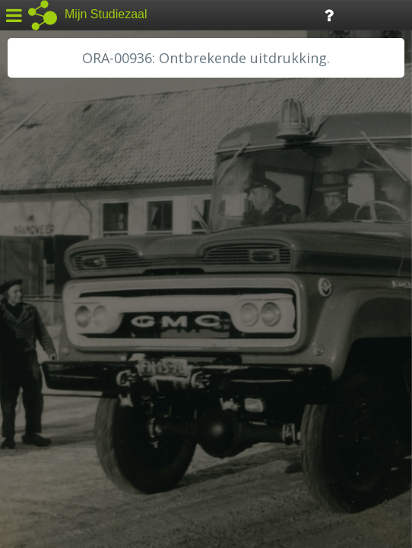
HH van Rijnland (60, 294)
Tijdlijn (258, 14)
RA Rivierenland (59, 363)
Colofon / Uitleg (178, 434)
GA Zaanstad (52, 243)
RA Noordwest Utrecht (79, 346)
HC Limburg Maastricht (79, 277)
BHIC (32, 226)
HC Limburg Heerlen (72, 260)
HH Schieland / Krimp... (78, 312)
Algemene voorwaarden (76, 453)
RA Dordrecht (54, 328)
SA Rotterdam (56, 380)
